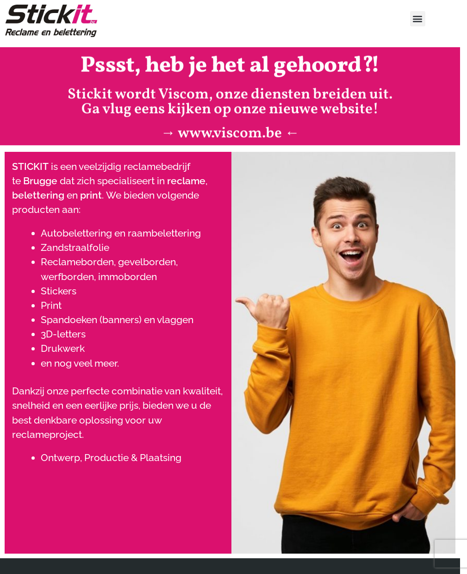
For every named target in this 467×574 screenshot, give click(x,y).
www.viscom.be (230, 129)
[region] (233, 546)
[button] (417, 18)
